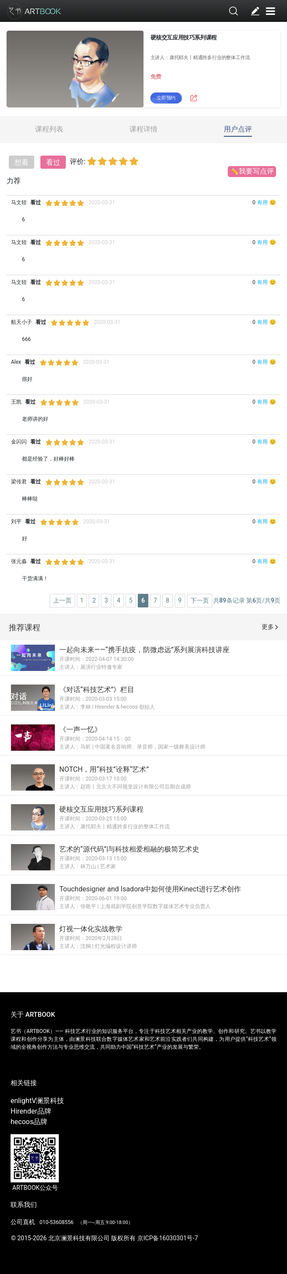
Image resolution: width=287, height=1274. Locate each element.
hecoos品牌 (29, 1122)
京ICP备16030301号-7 (167, 1238)
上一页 (62, 600)
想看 (21, 162)
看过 (53, 162)
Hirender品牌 (31, 1111)
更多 (270, 626)
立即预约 (166, 98)
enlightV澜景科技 (37, 1101)
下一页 (199, 600)
